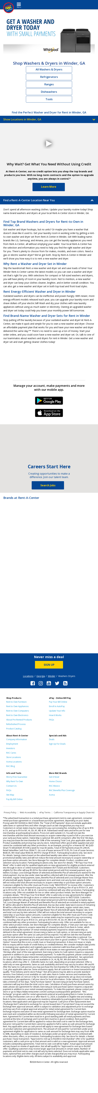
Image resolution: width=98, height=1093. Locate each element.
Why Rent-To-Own (14, 781)
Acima (52, 794)
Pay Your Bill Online (58, 701)
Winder (51, 676)
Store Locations (13, 757)
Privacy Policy (10, 812)
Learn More (48, 187)
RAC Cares (11, 752)
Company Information (16, 739)
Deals (51, 739)
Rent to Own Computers (17, 710)
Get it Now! (54, 777)
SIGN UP (49, 665)
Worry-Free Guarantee (16, 777)
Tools (49, 99)
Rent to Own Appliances (17, 706)
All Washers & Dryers (49, 69)
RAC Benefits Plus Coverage (62, 790)
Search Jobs (47, 485)
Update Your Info (57, 710)
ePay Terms (44, 812)
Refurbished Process (16, 724)
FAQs (51, 719)
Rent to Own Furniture (16, 701)
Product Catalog (13, 728)
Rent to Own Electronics (17, 715)
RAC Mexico (54, 785)
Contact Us (11, 785)
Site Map (10, 794)
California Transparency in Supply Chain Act (74, 812)
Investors (10, 748)
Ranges (49, 84)
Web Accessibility (28, 812)
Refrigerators (49, 77)
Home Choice (55, 781)
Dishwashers (49, 92)
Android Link (49, 402)
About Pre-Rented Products (19, 719)
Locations (28, 676)
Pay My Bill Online (14, 799)
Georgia (40, 676)
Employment (12, 743)
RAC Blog (10, 766)
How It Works (55, 715)
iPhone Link (49, 414)
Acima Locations (14, 761)
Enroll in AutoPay (57, 706)
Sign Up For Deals (57, 743)
